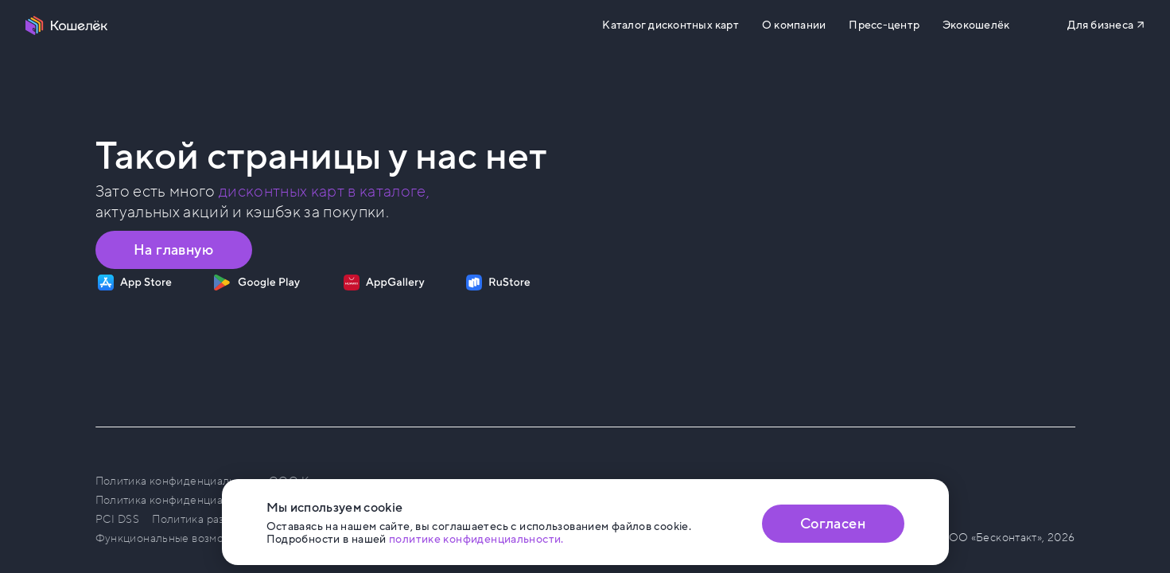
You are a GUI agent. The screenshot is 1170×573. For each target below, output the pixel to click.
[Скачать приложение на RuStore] (498, 282)
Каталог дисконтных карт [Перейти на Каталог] (670, 25)
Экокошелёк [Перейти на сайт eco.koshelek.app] (976, 25)
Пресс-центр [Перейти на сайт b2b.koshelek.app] (884, 25)
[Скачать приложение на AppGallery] (384, 282)
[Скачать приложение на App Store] (135, 282)
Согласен (832, 523)
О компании (794, 25)
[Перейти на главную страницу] (66, 25)
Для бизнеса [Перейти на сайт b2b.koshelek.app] (1100, 25)
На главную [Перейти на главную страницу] (173, 249)
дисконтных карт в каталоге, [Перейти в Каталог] (324, 191)
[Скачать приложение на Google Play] (256, 282)
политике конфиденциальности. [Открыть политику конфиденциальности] (476, 539)
